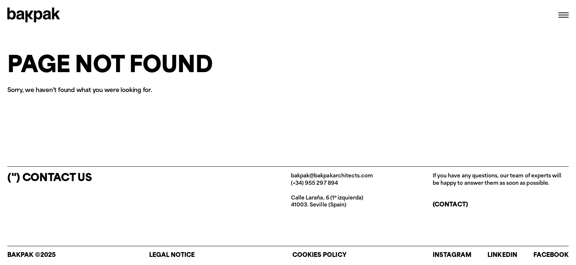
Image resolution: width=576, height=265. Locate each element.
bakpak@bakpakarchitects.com (332, 176)
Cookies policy (319, 255)
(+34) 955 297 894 (314, 183)
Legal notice (172, 255)
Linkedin (502, 255)
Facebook (551, 255)
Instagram (452, 255)
